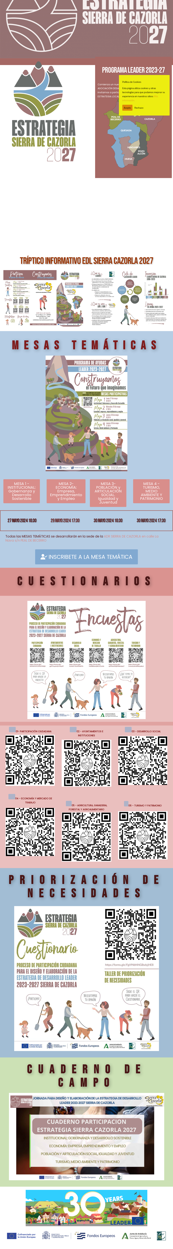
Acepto (127, 107)
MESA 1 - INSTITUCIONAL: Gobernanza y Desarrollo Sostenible (22, 491)
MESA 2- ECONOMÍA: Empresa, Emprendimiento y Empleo (66, 491)
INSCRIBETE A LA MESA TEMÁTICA (86, 557)
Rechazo (138, 107)
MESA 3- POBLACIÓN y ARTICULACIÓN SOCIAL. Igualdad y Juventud (108, 493)
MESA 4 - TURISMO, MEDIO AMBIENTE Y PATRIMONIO (151, 491)
